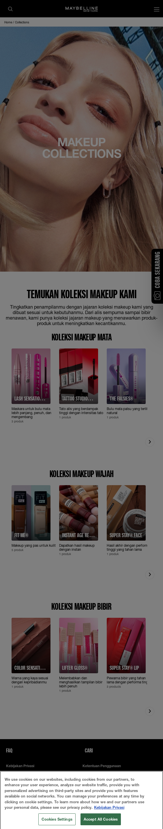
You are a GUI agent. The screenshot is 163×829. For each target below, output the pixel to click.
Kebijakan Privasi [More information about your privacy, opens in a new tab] (109, 817)
